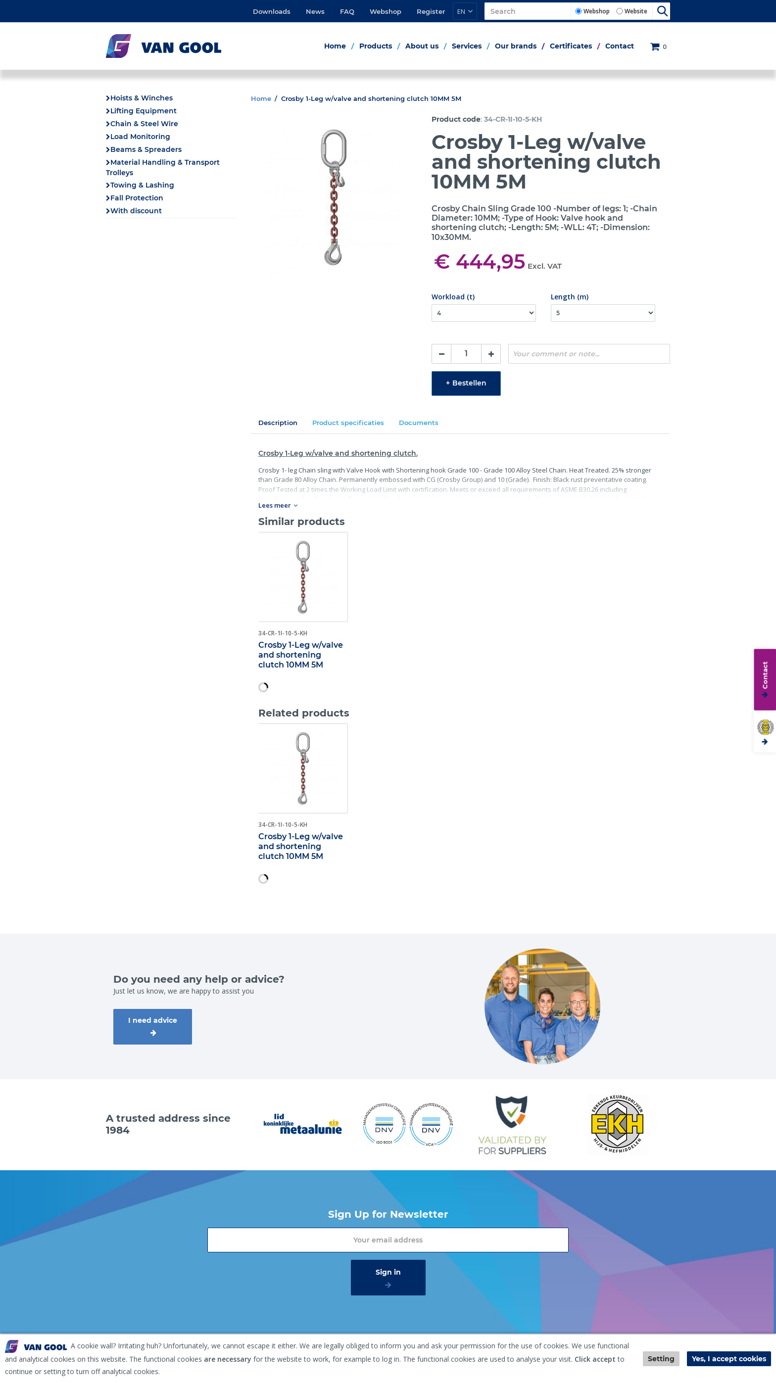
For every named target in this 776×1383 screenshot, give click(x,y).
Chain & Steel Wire (144, 123)
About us (421, 46)
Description (277, 423)
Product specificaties (348, 423)
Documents (418, 423)
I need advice (152, 1020)
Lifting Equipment (143, 110)
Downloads (272, 11)
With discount (136, 210)
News (315, 11)
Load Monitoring (140, 136)
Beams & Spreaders (146, 149)
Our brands (515, 46)
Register (431, 11)
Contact (619, 46)
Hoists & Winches (141, 98)
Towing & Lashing (142, 185)
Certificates (571, 46)
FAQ (347, 11)
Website (636, 11)
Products (375, 46)
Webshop (385, 11)
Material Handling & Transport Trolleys (163, 167)
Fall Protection (136, 197)
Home (335, 46)
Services (467, 46)
